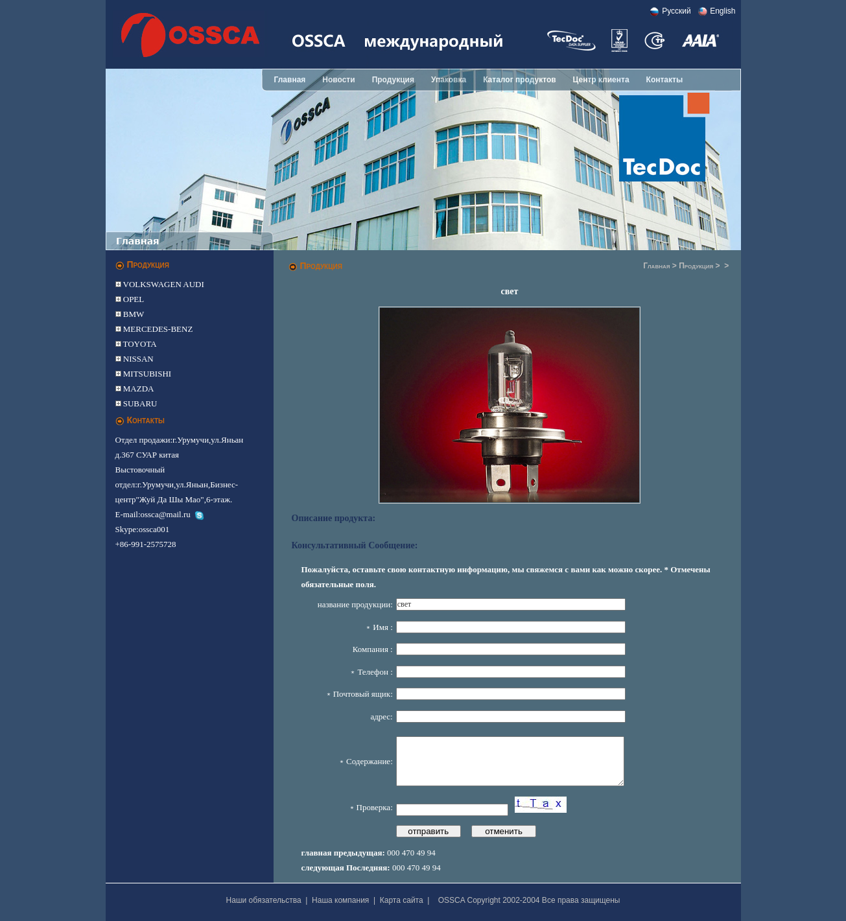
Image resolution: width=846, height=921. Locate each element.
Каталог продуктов (519, 79)
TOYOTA (139, 344)
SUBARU (139, 403)
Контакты (664, 79)
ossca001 (154, 529)
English (722, 11)
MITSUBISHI (146, 374)
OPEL (133, 299)
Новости (338, 79)
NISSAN (137, 359)
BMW (133, 314)
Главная (290, 79)
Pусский (676, 11)
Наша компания (340, 900)
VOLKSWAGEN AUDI (162, 284)
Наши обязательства (263, 900)
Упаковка (448, 79)
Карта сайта (401, 900)
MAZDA (137, 388)
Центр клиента (601, 79)
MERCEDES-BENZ (157, 329)
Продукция (393, 79)
